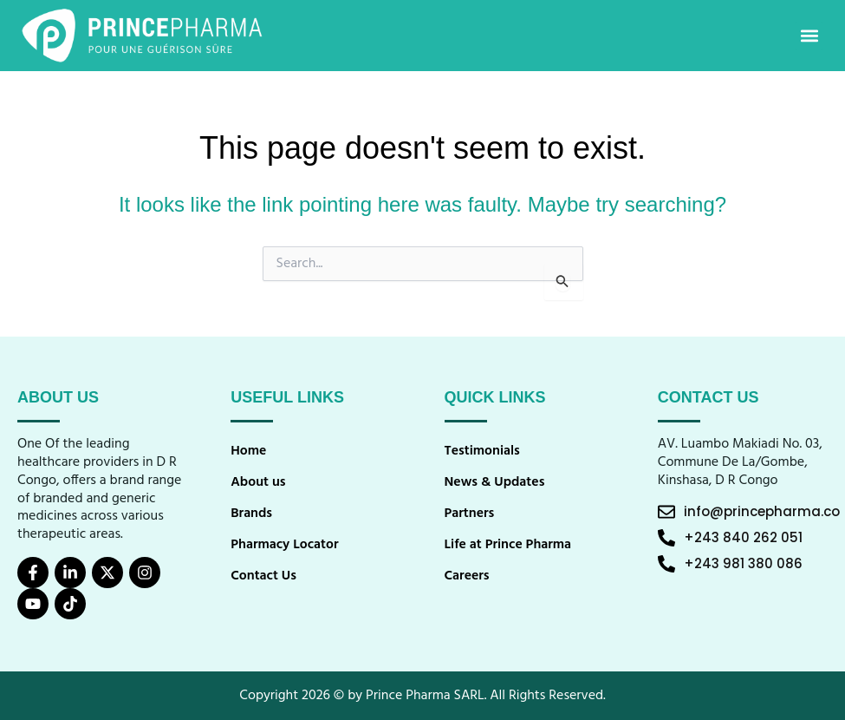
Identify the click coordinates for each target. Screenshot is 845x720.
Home (249, 451)
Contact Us (264, 576)
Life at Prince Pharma (509, 544)
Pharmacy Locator (285, 544)
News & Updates (496, 482)
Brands (252, 513)
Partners (470, 513)
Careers (468, 576)
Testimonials (483, 451)
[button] (809, 36)
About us (258, 482)
